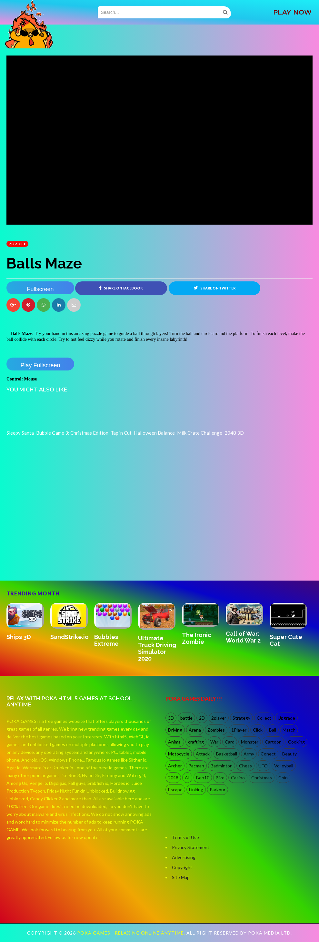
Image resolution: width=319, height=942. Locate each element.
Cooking (296, 742)
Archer (175, 766)
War (214, 742)
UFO (263, 766)
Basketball (226, 754)
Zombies (216, 730)
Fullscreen (40, 289)
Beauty (289, 754)
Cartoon (273, 742)
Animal (175, 742)
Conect (268, 754)
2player (218, 718)
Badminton (222, 766)
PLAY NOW (292, 12)
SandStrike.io (69, 636)
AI (187, 778)
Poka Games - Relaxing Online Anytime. (131, 933)
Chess (245, 766)
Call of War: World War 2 (243, 637)
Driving (175, 730)
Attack (203, 754)
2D (202, 718)
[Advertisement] (54, 553)
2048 (173, 778)
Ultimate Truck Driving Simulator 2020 (157, 648)
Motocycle (178, 754)
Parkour (217, 790)
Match (289, 730)
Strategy (241, 718)
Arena (195, 730)
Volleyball (283, 766)
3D (171, 718)
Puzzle (17, 243)
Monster (249, 742)
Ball (272, 730)
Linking (196, 790)
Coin (283, 778)
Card (229, 742)
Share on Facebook (121, 288)
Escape (175, 790)
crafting (196, 742)
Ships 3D (18, 636)
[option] (28, 622)
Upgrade (286, 718)
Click (258, 730)
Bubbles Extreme (106, 640)
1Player (238, 730)
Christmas (261, 778)
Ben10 (202, 778)
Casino (238, 778)
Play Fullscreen (40, 365)
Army (249, 754)
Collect (264, 718)
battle (186, 718)
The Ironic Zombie (196, 638)
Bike (220, 778)
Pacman (196, 766)
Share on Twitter (214, 288)
